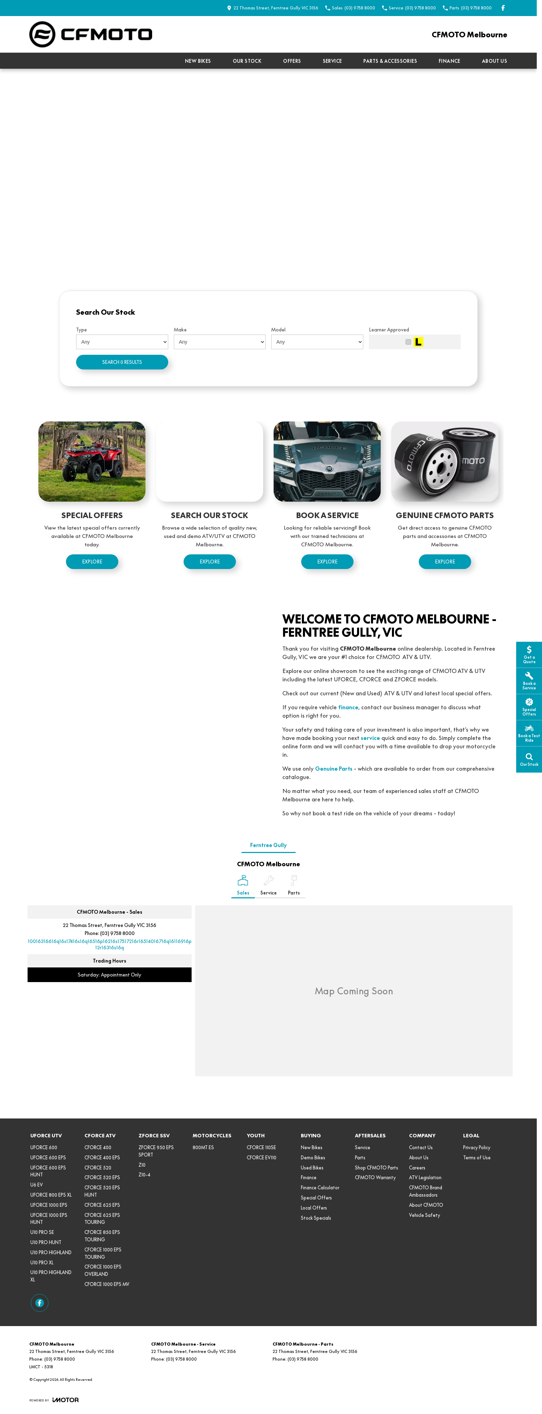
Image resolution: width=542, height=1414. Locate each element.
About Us (494, 61)
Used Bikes (312, 1167)
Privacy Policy (476, 1147)
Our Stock (247, 61)
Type (81, 330)
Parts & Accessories (390, 61)
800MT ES (203, 1147)
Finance (449, 61)
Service (332, 61)
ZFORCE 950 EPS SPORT (156, 1151)
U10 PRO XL (41, 1262)
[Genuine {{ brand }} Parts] (444, 499)
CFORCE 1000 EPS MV (106, 1284)
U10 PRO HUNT (45, 1242)
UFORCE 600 (43, 1147)
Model (278, 330)
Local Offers (314, 1208)
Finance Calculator (320, 1187)
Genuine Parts (333, 768)
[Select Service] (268, 886)
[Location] (243, 886)
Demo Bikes (313, 1157)
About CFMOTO (426, 1205)
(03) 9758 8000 (117, 933)
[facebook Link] (503, 7)
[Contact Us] (272, 7)
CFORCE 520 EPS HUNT (102, 1191)
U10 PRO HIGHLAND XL (51, 1276)
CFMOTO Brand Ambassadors (425, 1191)
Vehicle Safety (424, 1215)
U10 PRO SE (42, 1232)
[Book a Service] (327, 499)
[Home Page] (90, 34)
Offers (292, 61)
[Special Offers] (92, 499)
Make (180, 330)
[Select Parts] (293, 886)
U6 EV (36, 1185)
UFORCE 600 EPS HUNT (48, 1171)
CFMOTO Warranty (375, 1177)
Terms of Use (477, 1157)
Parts (360, 1157)
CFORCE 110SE (261, 1147)
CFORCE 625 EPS (102, 1205)
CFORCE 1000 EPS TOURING (102, 1253)
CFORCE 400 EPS (102, 1157)
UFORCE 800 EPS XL (51, 1195)
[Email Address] (110, 944)
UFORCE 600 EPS (48, 1157)
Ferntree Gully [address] (268, 845)
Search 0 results (122, 362)
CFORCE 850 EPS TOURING (102, 1235)
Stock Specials (316, 1218)
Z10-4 (144, 1174)
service (370, 737)
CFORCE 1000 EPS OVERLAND (102, 1270)
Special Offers (316, 1197)
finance (348, 707)
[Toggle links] (54, 1400)
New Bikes (198, 61)
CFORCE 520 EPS (102, 1177)
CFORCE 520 (97, 1167)
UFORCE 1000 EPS (48, 1205)
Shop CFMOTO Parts (376, 1167)
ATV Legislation (425, 1177)
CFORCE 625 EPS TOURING (102, 1218)
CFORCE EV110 (261, 1157)
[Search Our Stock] (209, 499)
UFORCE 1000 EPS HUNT (48, 1218)
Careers (417, 1167)
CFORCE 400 (97, 1147)
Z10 (142, 1165)
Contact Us (421, 1147)
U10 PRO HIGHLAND (51, 1252)
